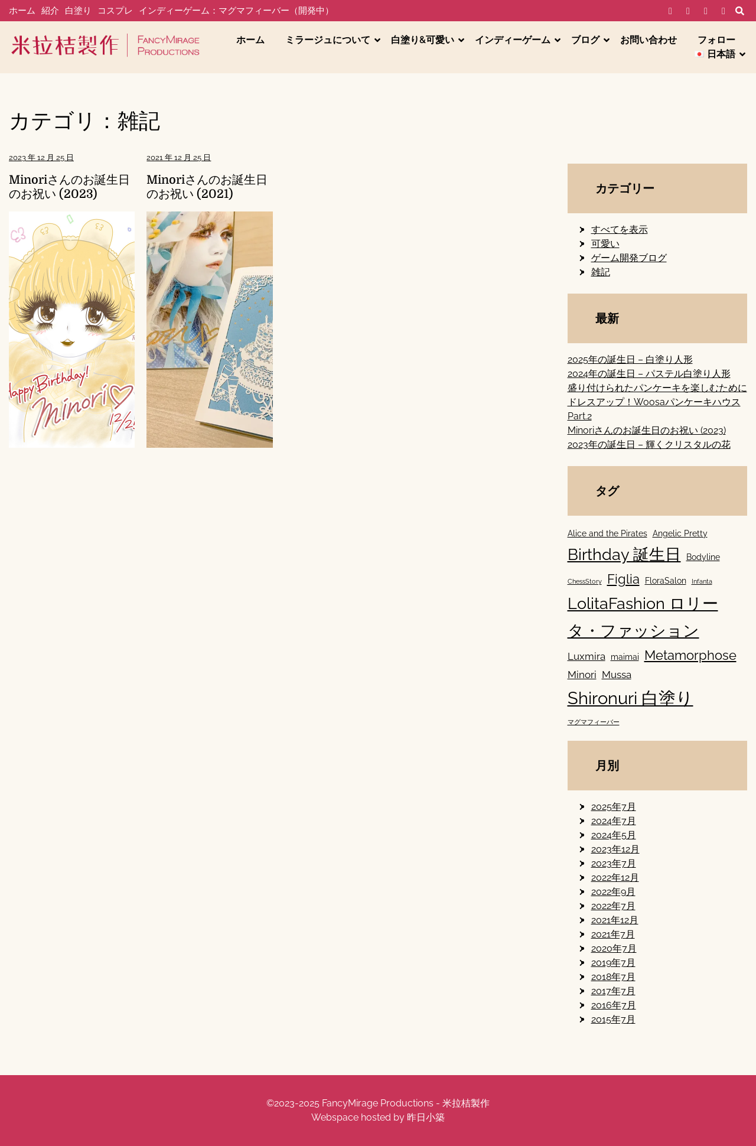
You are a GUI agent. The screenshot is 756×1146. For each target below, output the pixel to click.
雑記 (600, 272)
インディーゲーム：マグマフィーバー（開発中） (236, 10)
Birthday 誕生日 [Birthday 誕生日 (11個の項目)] (624, 554)
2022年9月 (613, 891)
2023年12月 (615, 849)
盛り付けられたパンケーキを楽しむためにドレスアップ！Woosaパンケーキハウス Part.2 (657, 402)
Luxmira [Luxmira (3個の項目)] (586, 656)
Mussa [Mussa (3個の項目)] (616, 675)
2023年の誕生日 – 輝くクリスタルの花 (649, 444)
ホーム (22, 10)
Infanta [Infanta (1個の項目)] (702, 581)
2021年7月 (613, 934)
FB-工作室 (688, 11)
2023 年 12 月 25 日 (41, 157)
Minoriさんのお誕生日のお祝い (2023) (69, 187)
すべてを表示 (619, 229)
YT (723, 11)
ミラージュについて (327, 39)
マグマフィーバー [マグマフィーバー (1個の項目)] (594, 721)
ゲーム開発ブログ (629, 257)
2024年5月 (613, 835)
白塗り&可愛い (422, 39)
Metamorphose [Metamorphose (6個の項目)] (690, 655)
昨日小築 (426, 1117)
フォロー (716, 39)
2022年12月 (615, 877)
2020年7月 (614, 948)
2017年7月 (613, 991)
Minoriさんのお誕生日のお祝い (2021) (207, 187)
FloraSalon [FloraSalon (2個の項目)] (665, 580)
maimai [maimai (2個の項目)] (625, 657)
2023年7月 (613, 863)
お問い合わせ (648, 39)
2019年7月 (613, 962)
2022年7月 (613, 905)
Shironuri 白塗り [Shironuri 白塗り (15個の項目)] (630, 698)
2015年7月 (613, 1019)
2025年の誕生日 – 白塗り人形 (630, 359)
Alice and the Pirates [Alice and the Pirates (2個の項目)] (607, 533)
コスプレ (115, 10)
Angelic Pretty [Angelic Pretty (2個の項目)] (680, 533)
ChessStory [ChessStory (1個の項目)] (585, 581)
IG (706, 11)
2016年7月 (613, 1005)
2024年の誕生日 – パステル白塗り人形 (649, 373)
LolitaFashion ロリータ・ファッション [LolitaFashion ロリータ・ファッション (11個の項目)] (643, 617)
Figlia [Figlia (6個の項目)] (623, 579)
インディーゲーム (512, 39)
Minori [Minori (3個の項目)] (582, 675)
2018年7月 (613, 976)
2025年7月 (613, 806)
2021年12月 (614, 920)
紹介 (50, 10)
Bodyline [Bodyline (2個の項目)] (703, 557)
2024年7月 (613, 820)
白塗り (78, 10)
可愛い (605, 243)
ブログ (585, 39)
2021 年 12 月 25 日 (178, 157)
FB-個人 (670, 11)
